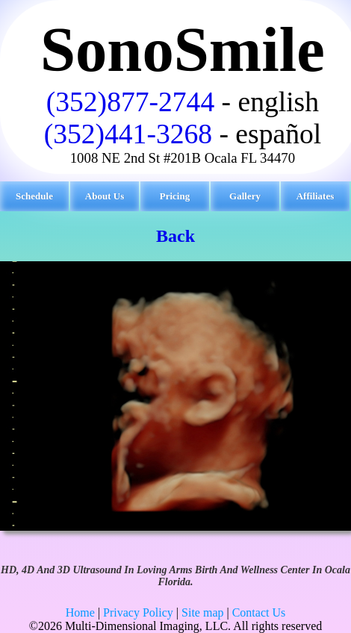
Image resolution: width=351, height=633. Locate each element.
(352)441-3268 (128, 134)
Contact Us (259, 612)
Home (80, 612)
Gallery (245, 196)
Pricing (175, 196)
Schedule (34, 196)
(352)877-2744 (130, 102)
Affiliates (315, 196)
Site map (202, 612)
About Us (104, 196)
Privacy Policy (138, 612)
